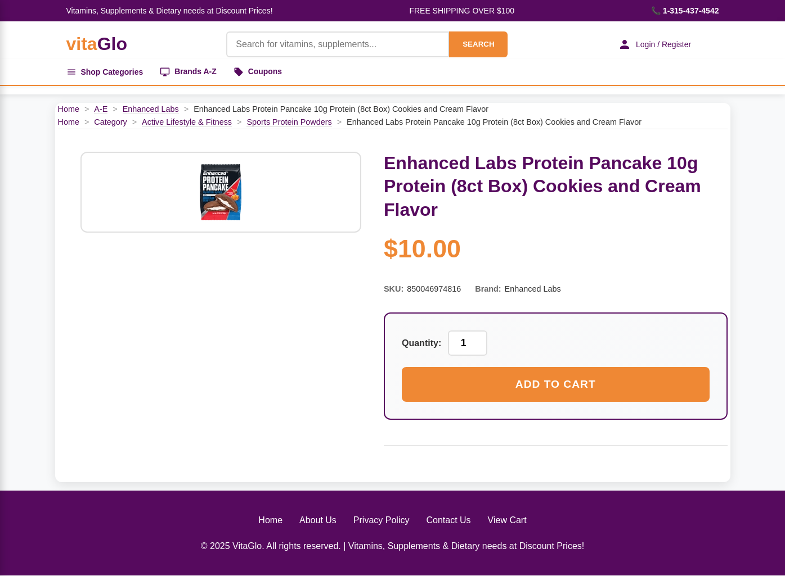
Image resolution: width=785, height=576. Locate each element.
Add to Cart (555, 385)
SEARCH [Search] (478, 44)
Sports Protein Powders (288, 121)
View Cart (507, 520)
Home (68, 109)
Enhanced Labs (151, 109)
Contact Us (448, 520)
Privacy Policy (381, 520)
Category (110, 121)
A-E (100, 109)
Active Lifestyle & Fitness (187, 121)
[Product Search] (337, 44)
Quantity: (421, 343)
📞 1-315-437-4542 (685, 10)
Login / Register (653, 44)
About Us (318, 520)
